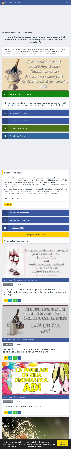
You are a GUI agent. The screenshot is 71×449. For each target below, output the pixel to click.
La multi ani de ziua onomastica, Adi (22, 406)
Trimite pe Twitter (14, 136)
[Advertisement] (35, 17)
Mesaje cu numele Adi (35, 235)
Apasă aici (12, 105)
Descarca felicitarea (14, 113)
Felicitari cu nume (9, 33)
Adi (19, 33)
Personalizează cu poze (16, 94)
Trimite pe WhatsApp (15, 128)
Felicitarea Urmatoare (15, 220)
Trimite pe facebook (15, 121)
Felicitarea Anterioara (15, 213)
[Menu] (67, 2)
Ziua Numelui (28, 33)
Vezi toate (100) (13, 228)
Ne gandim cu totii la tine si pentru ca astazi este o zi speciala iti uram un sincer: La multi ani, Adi (31, 350)
